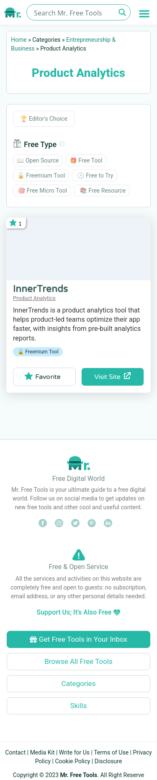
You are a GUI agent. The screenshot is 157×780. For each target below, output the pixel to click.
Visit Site (112, 376)
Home (19, 39)
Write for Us (74, 752)
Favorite (42, 376)
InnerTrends (40, 289)
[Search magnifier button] (122, 12)
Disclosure (108, 761)
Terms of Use (111, 752)
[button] (144, 13)
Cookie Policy (72, 761)
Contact (15, 752)
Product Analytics (34, 298)
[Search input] (73, 12)
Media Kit (42, 752)
